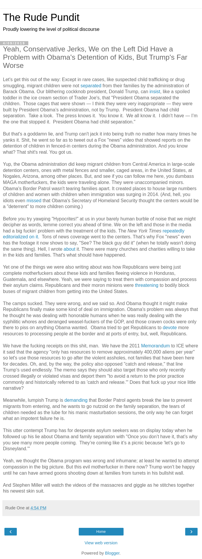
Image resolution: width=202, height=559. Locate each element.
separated (91, 85)
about (69, 249)
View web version (101, 542)
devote (170, 327)
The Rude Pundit (41, 17)
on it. (34, 236)
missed (34, 200)
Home (101, 532)
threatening (146, 285)
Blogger (112, 553)
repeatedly (174, 230)
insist (155, 91)
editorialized (15, 236)
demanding (75, 400)
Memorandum (156, 345)
